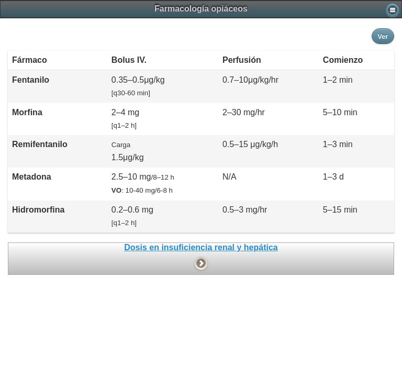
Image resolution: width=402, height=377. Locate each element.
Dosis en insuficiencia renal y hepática (200, 247)
